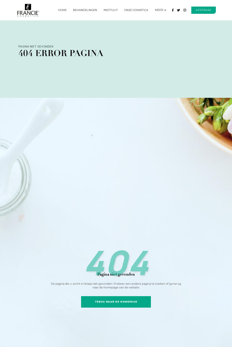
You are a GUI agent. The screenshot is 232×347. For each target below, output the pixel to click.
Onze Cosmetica (136, 10)
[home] (35, 10)
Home (62, 10)
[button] (161, 10)
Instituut (110, 10)
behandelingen (85, 10)
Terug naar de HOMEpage (116, 301)
